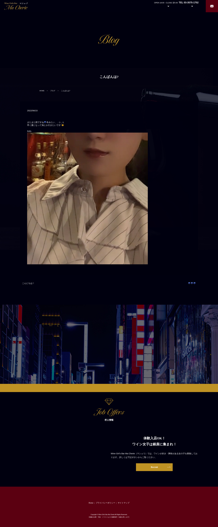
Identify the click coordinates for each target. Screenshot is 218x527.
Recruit (195, 6)
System (166, 6)
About (153, 6)
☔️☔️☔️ (192, 283)
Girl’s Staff (179, 6)
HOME (41, 91)
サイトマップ (123, 503)
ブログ (52, 91)
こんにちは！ (28, 283)
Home (143, 6)
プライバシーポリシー (105, 503)
